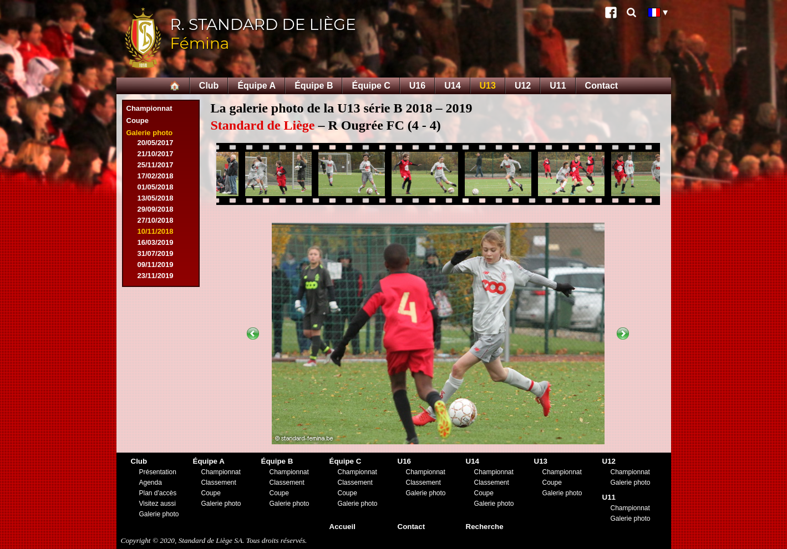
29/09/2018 (156, 209)
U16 (417, 85)
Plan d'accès (158, 493)
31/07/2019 (156, 253)
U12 (523, 85)
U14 (452, 85)
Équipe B (314, 85)
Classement (218, 482)
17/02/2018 (156, 176)
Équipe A (256, 85)
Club (209, 85)
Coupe (137, 120)
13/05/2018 (156, 198)
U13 (488, 85)
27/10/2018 (156, 220)
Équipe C (371, 85)
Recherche (485, 526)
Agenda (150, 482)
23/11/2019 (156, 275)
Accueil (342, 526)
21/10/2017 (156, 154)
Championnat (149, 108)
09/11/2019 (156, 264)
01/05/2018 (156, 187)
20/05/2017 (156, 142)
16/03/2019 (156, 242)
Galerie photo (149, 133)
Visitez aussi (157, 503)
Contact (601, 85)
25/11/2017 (156, 165)
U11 (558, 85)
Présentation (157, 472)
